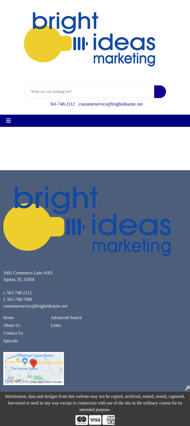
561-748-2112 (62, 104)
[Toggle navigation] (8, 121)
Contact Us (13, 333)
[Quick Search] (89, 91)
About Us (11, 325)
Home (8, 317)
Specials (10, 340)
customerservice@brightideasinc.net (111, 104)
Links (56, 325)
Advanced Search (66, 317)
